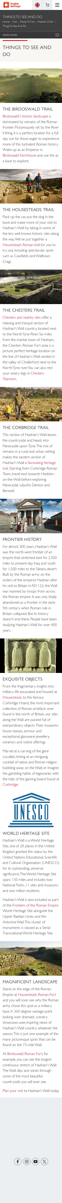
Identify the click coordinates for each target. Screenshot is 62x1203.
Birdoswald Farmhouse (19, 155)
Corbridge (10, 784)
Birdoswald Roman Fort (24, 1054)
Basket (47, 5)
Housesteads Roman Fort (37, 994)
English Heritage (12, 5)
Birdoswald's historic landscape (25, 116)
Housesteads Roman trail (21, 245)
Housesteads (12, 697)
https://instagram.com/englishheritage (26, 1161)
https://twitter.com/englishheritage (44, 1161)
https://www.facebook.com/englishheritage (17, 1161)
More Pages (10, 35)
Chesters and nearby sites (22, 317)
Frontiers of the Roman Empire (35, 905)
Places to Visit (27, 21)
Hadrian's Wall (45, 21)
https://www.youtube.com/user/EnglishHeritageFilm (35, 1161)
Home (6, 21)
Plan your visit (13, 1090)
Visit (15, 21)
